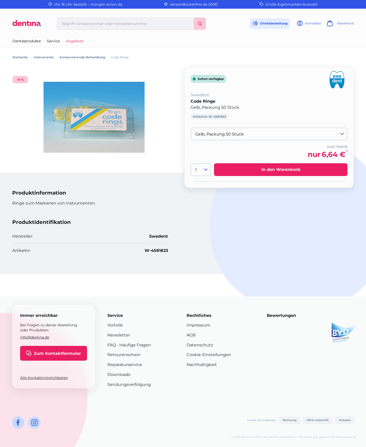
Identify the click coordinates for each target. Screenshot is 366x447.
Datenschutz (200, 345)
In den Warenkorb (280, 169)
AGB (191, 335)
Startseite (20, 57)
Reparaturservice (124, 364)
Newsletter (118, 335)
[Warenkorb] (340, 25)
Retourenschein (123, 354)
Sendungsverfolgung (129, 384)
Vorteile (115, 325)
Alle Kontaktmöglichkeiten (44, 377)
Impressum (198, 325)
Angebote (74, 41)
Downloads (118, 374)
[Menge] (201, 169)
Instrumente (44, 57)
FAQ (111, 345)
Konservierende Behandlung (82, 57)
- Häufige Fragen (133, 345)
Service (53, 41)
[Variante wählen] (269, 134)
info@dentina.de (34, 337)
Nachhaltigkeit (202, 364)
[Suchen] (200, 24)
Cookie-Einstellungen (209, 354)
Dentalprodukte (26, 41)
